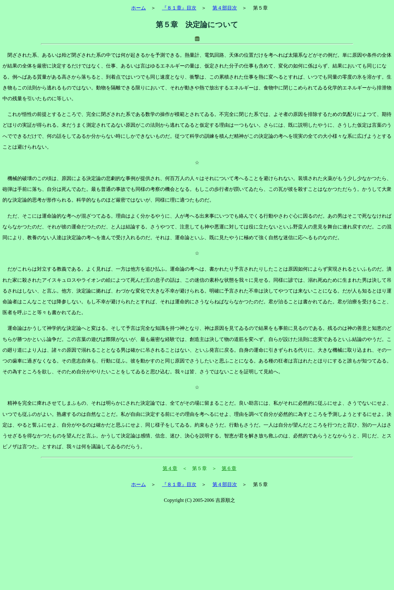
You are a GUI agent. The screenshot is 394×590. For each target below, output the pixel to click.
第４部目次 (224, 7)
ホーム (138, 7)
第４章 (170, 468)
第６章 (229, 468)
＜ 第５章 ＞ (199, 468)
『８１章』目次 (179, 7)
